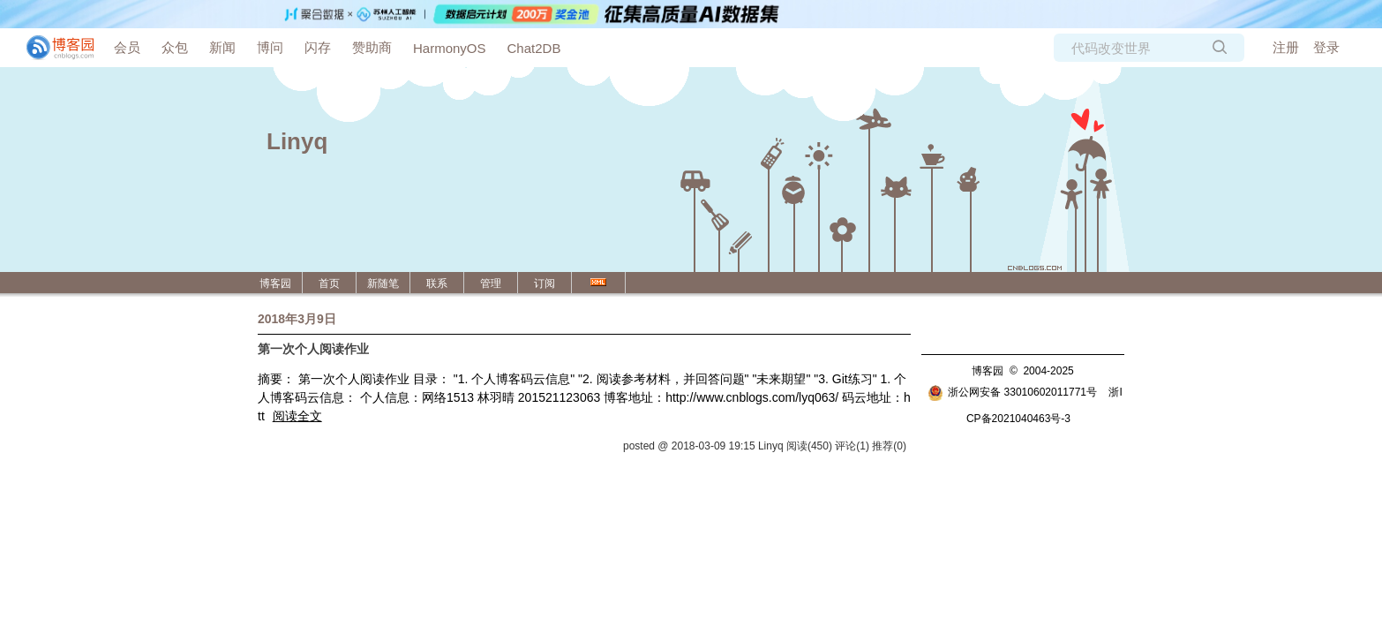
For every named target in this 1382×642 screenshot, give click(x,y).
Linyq (297, 141)
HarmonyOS (449, 48)
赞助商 (372, 47)
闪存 (317, 47)
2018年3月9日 (297, 319)
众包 (174, 47)
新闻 (222, 47)
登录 (1326, 47)
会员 (127, 47)
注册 (1286, 47)
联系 (436, 283)
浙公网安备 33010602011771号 (1012, 392)
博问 (270, 47)
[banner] (53, 47)
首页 (329, 283)
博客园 (275, 283)
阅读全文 (297, 416)
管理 (490, 283)
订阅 (544, 283)
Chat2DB (534, 48)
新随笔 (383, 283)
